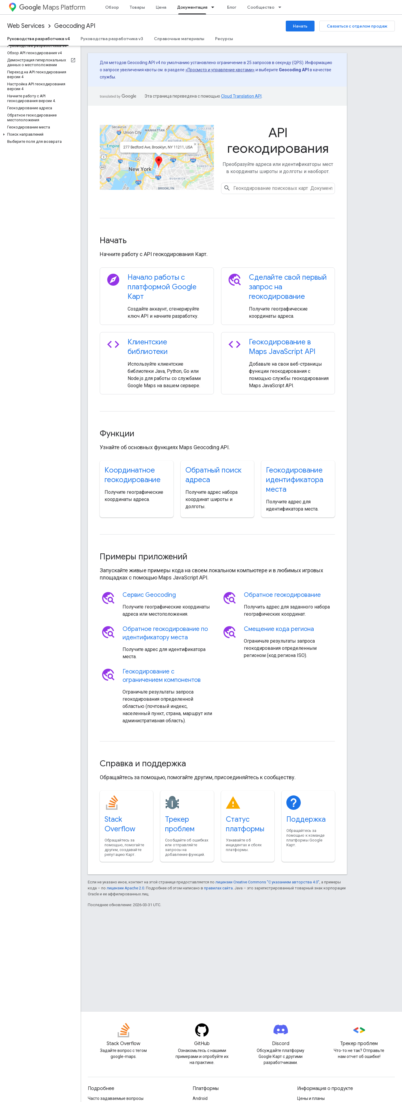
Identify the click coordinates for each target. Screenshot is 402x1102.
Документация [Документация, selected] (192, 7)
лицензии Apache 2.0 (125, 888)
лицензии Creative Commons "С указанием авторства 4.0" (267, 882)
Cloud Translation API (241, 96)
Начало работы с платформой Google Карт (162, 287)
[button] (39, 134)
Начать (300, 26)
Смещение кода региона (279, 629)
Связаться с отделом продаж (357, 26)
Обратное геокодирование (282, 595)
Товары (137, 7)
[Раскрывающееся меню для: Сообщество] (281, 7)
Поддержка (306, 819)
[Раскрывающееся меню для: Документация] (214, 7)
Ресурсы (224, 38)
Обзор (112, 7)
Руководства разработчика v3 (112, 38)
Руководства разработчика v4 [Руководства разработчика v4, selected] (38, 38)
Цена (161, 7)
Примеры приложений (143, 556)
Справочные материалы (179, 38)
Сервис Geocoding (149, 595)
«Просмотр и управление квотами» (220, 69)
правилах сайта (218, 888)
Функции (117, 433)
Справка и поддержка (143, 763)
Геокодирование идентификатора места (294, 480)
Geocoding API (74, 26)
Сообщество (260, 7)
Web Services (26, 26)
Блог (231, 7)
